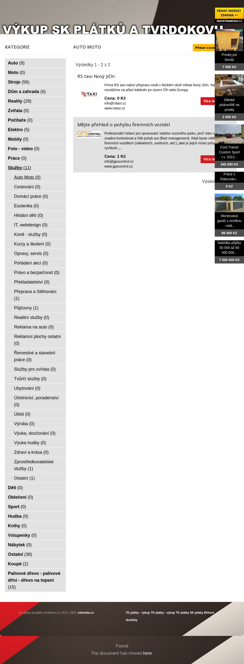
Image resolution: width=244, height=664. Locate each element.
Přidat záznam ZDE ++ (213, 47)
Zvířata (18, 110)
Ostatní (24, 478)
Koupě (18, 563)
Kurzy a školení (32, 244)
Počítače (20, 120)
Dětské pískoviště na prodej (229, 105)
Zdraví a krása (31, 452)
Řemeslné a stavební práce (34, 356)
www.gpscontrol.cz (118, 166)
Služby (19, 167)
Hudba (18, 516)
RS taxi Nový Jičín (96, 76)
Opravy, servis (31, 253)
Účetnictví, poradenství (36, 401)
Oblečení (20, 497)
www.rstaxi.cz (114, 108)
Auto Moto (27, 177)
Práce (17, 158)
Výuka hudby (30, 442)
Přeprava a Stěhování (35, 295)
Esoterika (26, 205)
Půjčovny (26, 308)
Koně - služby (30, 234)
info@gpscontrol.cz (118, 161)
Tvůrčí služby (30, 378)
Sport (17, 506)
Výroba (24, 423)
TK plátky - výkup (138, 612)
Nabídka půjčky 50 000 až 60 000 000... (229, 247)
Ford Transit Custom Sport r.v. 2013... (229, 152)
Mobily (18, 139)
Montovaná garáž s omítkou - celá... (229, 221)
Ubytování (27, 388)
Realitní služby (31, 317)
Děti (15, 487)
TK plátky (182, 612)
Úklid (22, 414)
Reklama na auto (34, 327)
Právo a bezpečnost (37, 272)
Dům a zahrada (27, 91)
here (147, 653)
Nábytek (20, 544)
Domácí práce (31, 196)
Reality (19, 101)
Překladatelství (32, 282)
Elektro (19, 129)
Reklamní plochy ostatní (37, 340)
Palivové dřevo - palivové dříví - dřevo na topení (34, 580)
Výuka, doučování (35, 433)
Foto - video (24, 148)
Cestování (27, 186)
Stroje (19, 82)
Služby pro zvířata (35, 369)
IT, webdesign (31, 224)
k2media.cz (86, 612)
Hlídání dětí (28, 215)
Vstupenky (22, 535)
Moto (16, 72)
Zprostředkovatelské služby (34, 465)
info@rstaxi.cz (115, 103)
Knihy (17, 525)
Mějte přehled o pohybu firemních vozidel (123, 124)
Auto (16, 63)
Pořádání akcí (31, 263)
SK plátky (196, 612)
